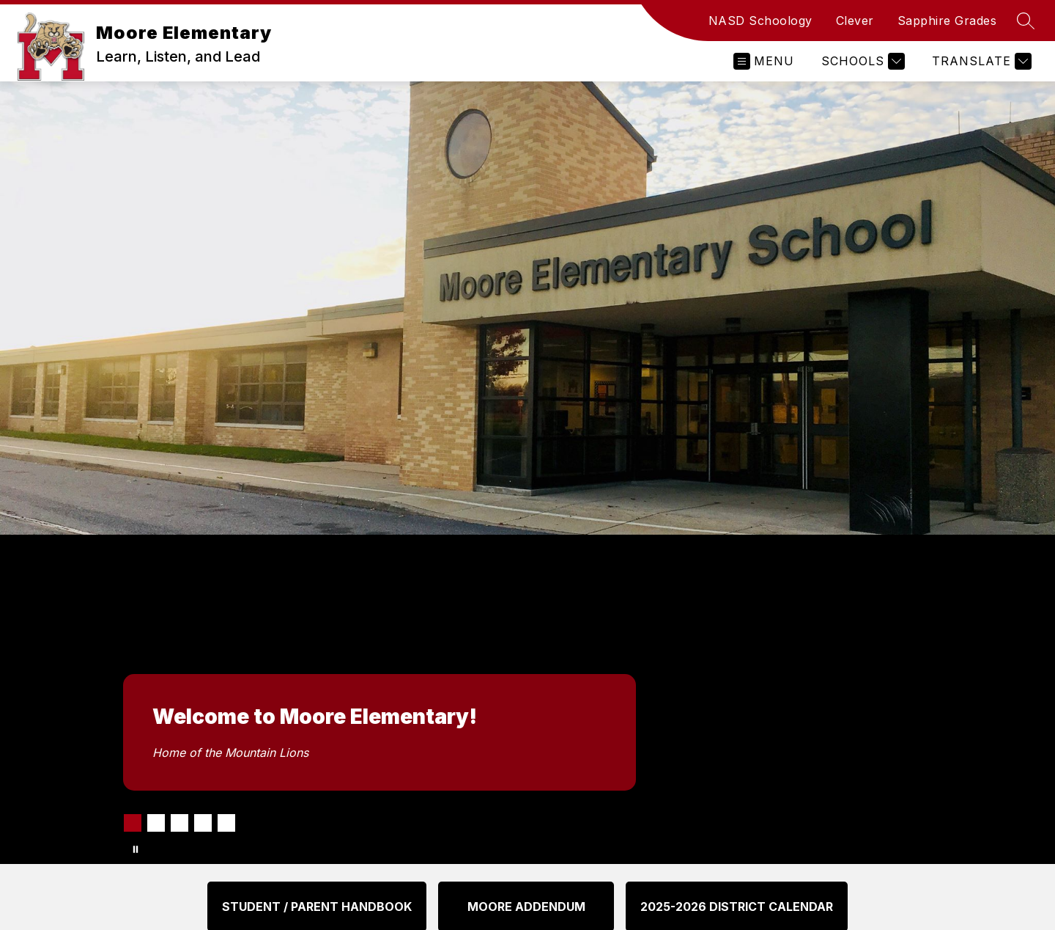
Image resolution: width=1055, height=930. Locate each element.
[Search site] (1025, 20)
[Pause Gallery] (135, 849)
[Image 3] (179, 823)
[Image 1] (132, 823)
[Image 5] (226, 823)
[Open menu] (763, 61)
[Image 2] (156, 823)
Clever (855, 20)
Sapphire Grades (947, 20)
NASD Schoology (760, 20)
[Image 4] (203, 823)
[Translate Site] (980, 61)
